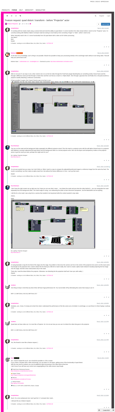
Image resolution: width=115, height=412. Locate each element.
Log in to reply (105, 24)
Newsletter (40, 10)
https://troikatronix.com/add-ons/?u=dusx (21, 379)
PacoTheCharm (15, 145)
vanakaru (13, 285)
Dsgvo (97, 1)
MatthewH (13, 53)
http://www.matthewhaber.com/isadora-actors (62, 61)
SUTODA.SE (50, 43)
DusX (12, 358)
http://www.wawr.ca (15, 157)
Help (21, 10)
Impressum (105, 1)
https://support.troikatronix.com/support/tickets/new (23, 375)
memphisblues (15, 28)
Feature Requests (13, 23)
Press (92, 1)
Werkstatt (29, 10)
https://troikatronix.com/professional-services (22, 371)
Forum (14, 10)
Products (6, 10)
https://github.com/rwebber (17, 383)
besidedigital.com (34, 61)
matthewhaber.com (24, 61)
